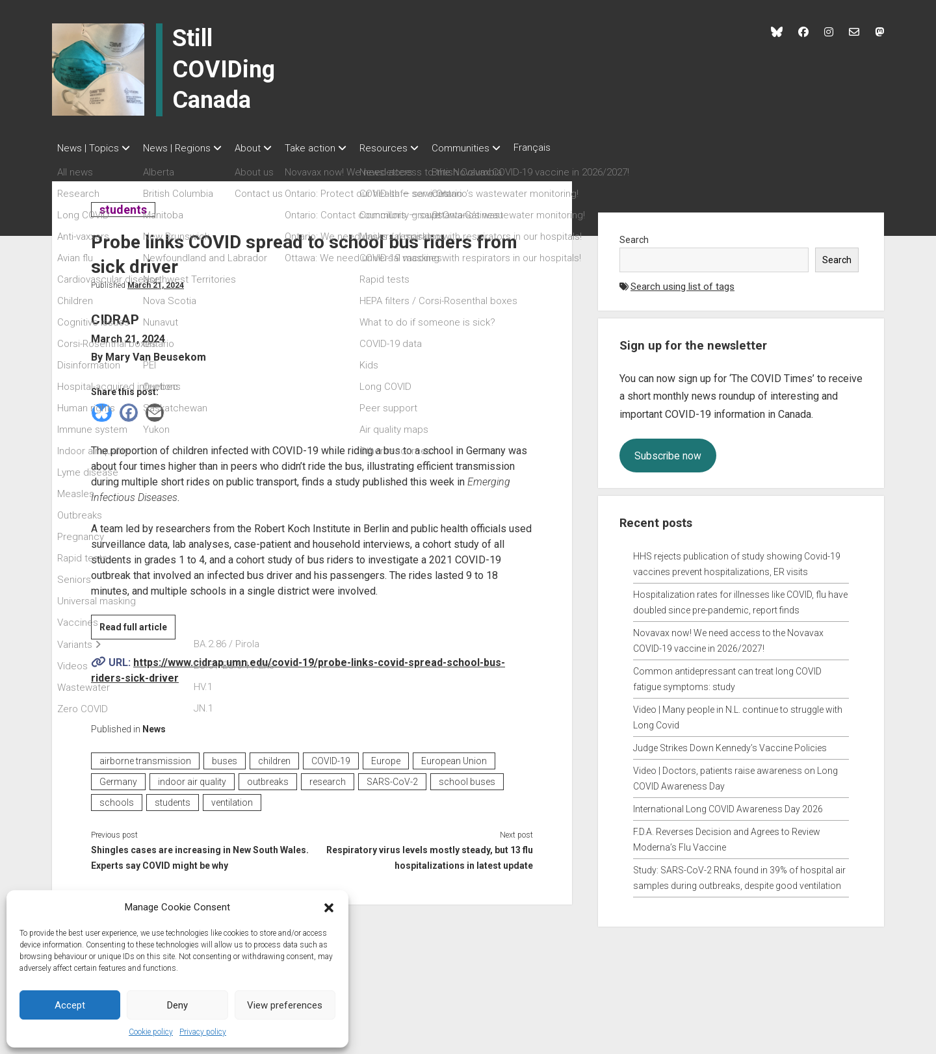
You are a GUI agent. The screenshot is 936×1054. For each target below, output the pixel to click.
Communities (493, 148)
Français (571, 147)
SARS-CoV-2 (392, 778)
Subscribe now (667, 452)
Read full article (137, 625)
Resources (409, 148)
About (261, 148)
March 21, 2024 (155, 281)
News (154, 725)
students (123, 205)
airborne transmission (145, 757)
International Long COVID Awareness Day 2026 (728, 805)
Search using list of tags (682, 283)
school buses (467, 778)
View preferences (284, 1005)
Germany (118, 778)
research (327, 778)
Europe (385, 757)
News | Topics (88, 148)
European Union (454, 757)
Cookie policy (151, 1031)
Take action (329, 148)
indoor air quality (192, 778)
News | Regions (183, 148)
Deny (177, 1005)
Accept (70, 1005)
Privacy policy (202, 1031)
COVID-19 (330, 757)
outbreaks (268, 778)
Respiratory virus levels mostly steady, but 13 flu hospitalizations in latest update (429, 854)
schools (116, 798)
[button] (328, 907)
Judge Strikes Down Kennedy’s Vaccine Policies (730, 744)
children (274, 757)
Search (634, 236)
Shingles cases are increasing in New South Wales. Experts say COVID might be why (200, 854)
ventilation (232, 798)
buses (224, 757)
